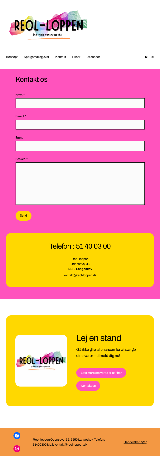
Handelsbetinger (135, 442)
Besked (22, 159)
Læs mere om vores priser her (101, 372)
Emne (19, 137)
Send (23, 215)
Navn (20, 95)
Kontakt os (88, 385)
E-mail (21, 116)
